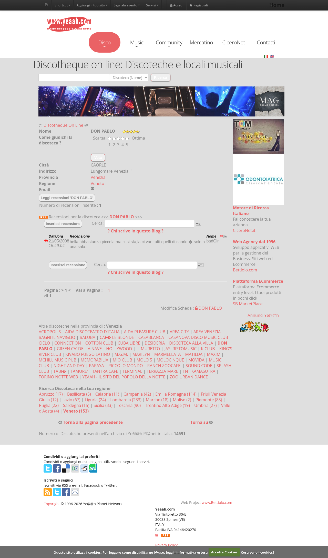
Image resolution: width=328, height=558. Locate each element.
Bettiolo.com (245, 270)
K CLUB (208, 348)
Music (137, 43)
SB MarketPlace (247, 304)
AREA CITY (179, 332)
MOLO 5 (144, 360)
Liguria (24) (96, 400)
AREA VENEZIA (207, 332)
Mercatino (201, 42)
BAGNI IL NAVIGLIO (57, 337)
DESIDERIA (155, 343)
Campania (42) (138, 394)
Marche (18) (157, 400)
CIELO (44, 343)
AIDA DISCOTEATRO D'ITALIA (92, 332)
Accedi (176, 5)
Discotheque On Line (63, 125)
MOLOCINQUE (170, 360)
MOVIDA (196, 360)
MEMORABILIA (94, 360)
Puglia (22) (49, 405)
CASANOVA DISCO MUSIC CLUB (198, 337)
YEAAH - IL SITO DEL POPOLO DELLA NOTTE (124, 377)
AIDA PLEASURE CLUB (144, 332)
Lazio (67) (71, 400)
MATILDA (194, 354)
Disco (104, 43)
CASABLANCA (151, 337)
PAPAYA (96, 365)
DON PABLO (121, 217)
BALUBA (87, 337)
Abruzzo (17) (51, 394)
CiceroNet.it (244, 230)
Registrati (198, 5)
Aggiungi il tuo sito (92, 5)
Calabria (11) (107, 394)
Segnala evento (127, 5)
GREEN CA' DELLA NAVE (79, 348)
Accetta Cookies (224, 552)
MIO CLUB (122, 360)
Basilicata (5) (79, 394)
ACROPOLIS (50, 332)
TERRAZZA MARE (162, 371)
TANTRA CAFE (105, 371)
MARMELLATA (167, 354)
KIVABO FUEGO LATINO (87, 354)
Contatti (266, 42)
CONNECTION (67, 343)
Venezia (98, 177)
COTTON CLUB (99, 343)
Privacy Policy (166, 545)
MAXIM (214, 354)
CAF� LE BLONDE (117, 337)
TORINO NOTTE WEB (58, 377)
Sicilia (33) (104, 405)
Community (169, 43)
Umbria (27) (206, 405)
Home (276, 5)
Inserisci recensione (63, 224)
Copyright (52, 503)
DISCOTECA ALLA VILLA (191, 343)
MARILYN (141, 354)
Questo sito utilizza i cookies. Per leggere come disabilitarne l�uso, (109, 552)
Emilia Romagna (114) (176, 394)
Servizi (152, 5)
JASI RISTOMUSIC (181, 348)
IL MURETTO (148, 348)
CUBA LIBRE (129, 343)
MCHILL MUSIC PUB (57, 360)
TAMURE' (79, 371)
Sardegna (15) (76, 405)
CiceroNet (233, 42)
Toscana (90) (129, 405)
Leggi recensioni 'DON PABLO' (67, 198)
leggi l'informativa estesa (187, 552)
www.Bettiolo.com (217, 502)
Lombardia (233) (126, 400)
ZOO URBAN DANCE (189, 377)
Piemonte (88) (209, 400)
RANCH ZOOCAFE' (164, 365)
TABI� (60, 371)
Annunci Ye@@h (263, 315)
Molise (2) (182, 400)
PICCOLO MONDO (125, 365)
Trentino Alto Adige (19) (168, 405)
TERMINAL (132, 371)
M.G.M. (121, 354)
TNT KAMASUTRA (199, 371)
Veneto (97, 183)
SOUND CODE (199, 365)
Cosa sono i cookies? (257, 552)
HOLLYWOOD (119, 348)
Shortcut (62, 5)
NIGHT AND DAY (69, 365)
